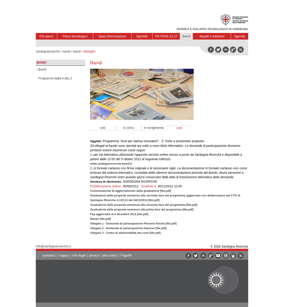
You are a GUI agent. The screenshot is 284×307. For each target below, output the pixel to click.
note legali (79, 255)
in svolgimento (154, 127)
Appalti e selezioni (211, 36)
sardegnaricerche (48, 51)
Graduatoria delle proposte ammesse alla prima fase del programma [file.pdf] (141, 209)
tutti (102, 127)
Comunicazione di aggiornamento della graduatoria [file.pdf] (130, 190)
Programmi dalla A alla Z (55, 78)
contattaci (48, 255)
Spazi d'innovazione (112, 36)
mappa (63, 255)
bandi (66, 51)
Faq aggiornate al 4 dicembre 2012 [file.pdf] (119, 214)
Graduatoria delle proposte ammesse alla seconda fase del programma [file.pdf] (143, 204)
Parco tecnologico (75, 36)
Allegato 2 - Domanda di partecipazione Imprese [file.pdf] (128, 228)
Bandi (186, 36)
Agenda (239, 36)
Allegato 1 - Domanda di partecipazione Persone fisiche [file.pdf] (133, 223)
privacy (94, 255)
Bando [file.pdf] (100, 218)
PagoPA (126, 255)
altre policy (109, 255)
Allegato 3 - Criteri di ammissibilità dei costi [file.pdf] (125, 232)
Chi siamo (46, 36)
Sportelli (142, 36)
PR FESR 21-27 (166, 36)
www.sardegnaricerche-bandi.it (111, 163)
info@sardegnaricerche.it (53, 246)
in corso (128, 127)
